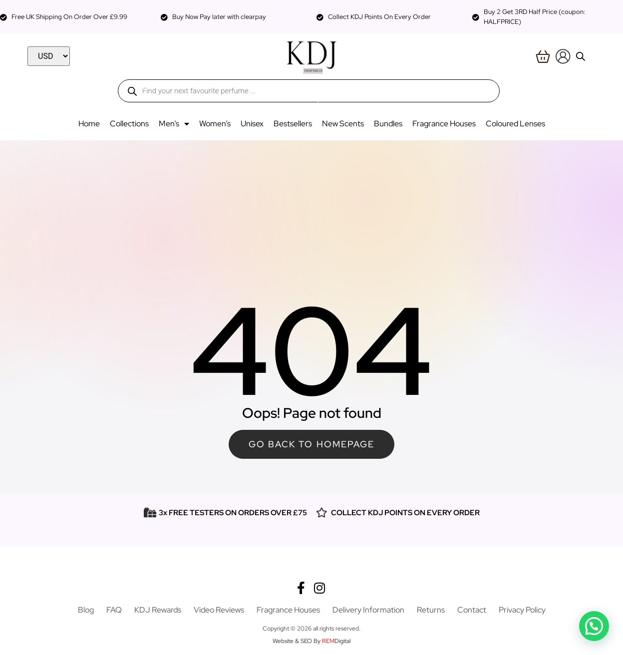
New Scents (343, 123)
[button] (32, 572)
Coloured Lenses (515, 123)
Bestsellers (293, 123)
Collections (129, 123)
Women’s (215, 123)
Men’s (174, 124)
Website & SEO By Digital (311, 641)
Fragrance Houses (444, 123)
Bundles (388, 123)
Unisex (252, 123)
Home (89, 123)
